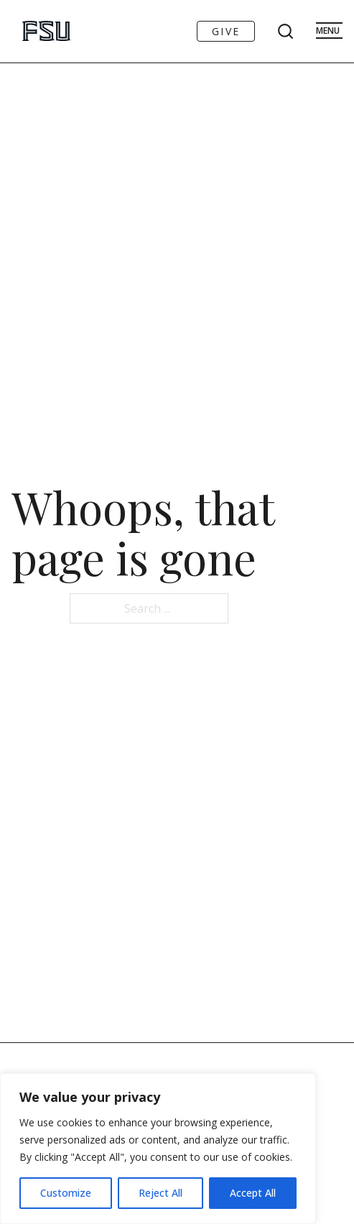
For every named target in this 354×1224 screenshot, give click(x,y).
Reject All (160, 1193)
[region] (158, 1148)
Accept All (253, 1193)
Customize (65, 1193)
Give (226, 31)
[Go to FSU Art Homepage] (31, 31)
